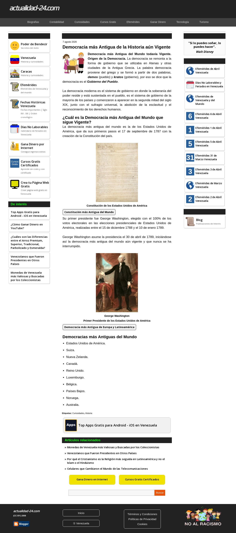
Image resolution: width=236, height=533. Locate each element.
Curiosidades (78, 413)
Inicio (81, 513)
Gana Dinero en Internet (92, 479)
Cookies (142, 524)
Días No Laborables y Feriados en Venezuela (209, 84)
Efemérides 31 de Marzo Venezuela (206, 157)
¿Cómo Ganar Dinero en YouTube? (27, 226)
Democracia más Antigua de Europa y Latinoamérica (99, 327)
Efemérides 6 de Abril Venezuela (208, 115)
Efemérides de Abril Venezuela (207, 70)
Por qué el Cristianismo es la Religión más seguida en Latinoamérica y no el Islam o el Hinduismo (116, 461)
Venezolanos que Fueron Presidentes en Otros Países (27, 260)
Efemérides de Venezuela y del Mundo (205, 100)
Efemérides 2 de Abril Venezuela (208, 199)
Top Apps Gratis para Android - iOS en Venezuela (29, 213)
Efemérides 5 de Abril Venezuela (208, 143)
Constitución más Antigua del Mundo (89, 212)
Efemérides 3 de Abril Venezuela (208, 171)
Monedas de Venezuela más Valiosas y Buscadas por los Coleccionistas (27, 276)
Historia (88, 413)
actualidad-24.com (34, 8)
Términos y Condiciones (142, 514)
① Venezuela (81, 523)
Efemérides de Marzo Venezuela (208, 185)
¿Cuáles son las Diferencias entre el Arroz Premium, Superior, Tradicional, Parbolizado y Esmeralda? (29, 242)
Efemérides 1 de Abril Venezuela (208, 129)
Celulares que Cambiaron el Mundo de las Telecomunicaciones (107, 468)
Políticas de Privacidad (142, 519)
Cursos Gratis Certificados (142, 479)
